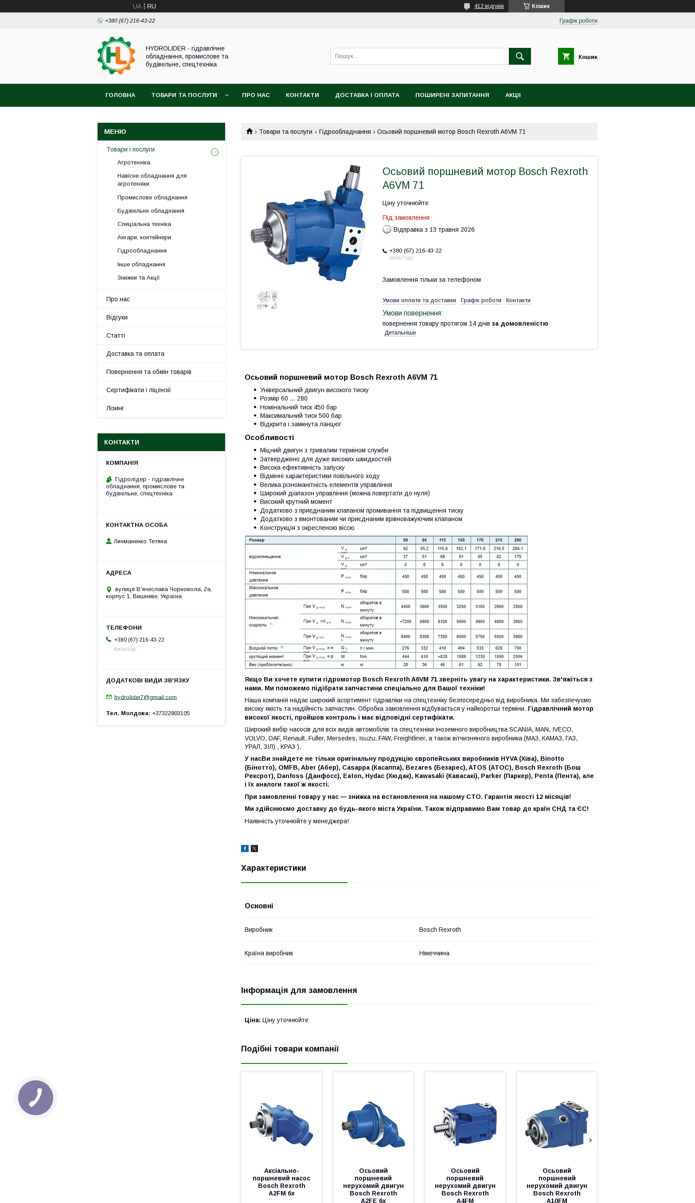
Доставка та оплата (135, 353)
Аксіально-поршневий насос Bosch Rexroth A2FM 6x (282, 1182)
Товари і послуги (130, 149)
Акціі (513, 95)
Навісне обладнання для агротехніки (152, 179)
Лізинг (115, 408)
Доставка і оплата (367, 95)
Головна (120, 95)
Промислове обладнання (152, 197)
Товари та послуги (184, 95)
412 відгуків (489, 6)
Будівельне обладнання (150, 210)
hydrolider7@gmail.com (145, 696)
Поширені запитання (452, 95)
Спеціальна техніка (144, 224)
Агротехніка (133, 162)
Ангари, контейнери (144, 237)
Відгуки (117, 317)
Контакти (302, 95)
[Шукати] (520, 56)
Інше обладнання (141, 264)
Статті (115, 335)
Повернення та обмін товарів (148, 371)
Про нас (256, 95)
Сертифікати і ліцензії (138, 389)
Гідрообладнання (345, 131)
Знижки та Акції (138, 277)
